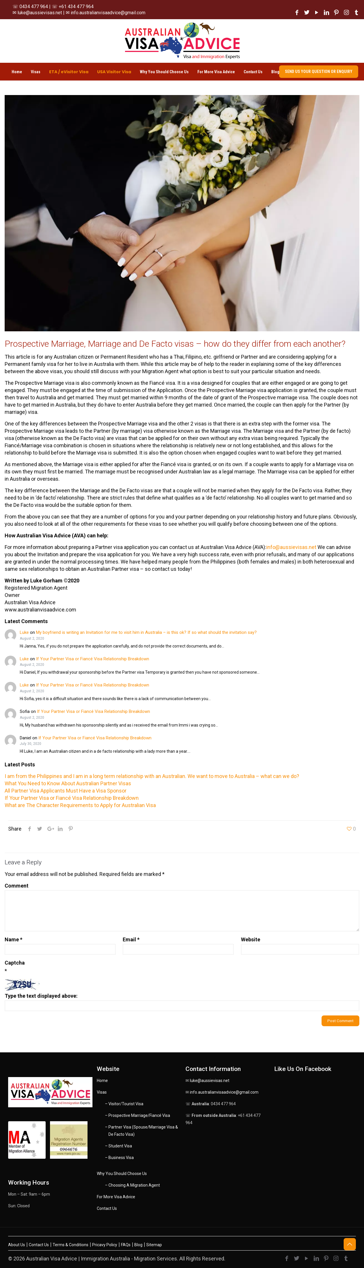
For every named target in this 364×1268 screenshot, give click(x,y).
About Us (16, 1244)
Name (13, 939)
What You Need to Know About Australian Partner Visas (68, 783)
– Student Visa (118, 1146)
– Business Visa (119, 1157)
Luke (24, 632)
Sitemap (154, 1244)
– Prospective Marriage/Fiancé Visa (137, 1115)
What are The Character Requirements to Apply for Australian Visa (80, 805)
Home (102, 1080)
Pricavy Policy (104, 1244)
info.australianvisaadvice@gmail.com (224, 1092)
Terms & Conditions (70, 1244)
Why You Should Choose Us (122, 1173)
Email (131, 939)
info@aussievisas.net (291, 547)
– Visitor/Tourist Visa (124, 1103)
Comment (16, 886)
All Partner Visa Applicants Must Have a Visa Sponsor (65, 791)
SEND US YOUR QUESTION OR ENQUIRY (318, 71)
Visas (102, 1092)
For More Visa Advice (116, 1196)
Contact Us (107, 1208)
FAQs (126, 1244)
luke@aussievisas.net (209, 1080)
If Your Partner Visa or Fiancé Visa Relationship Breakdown (92, 658)
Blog (138, 1244)
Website (250, 939)
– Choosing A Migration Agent (132, 1185)
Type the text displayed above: (41, 996)
